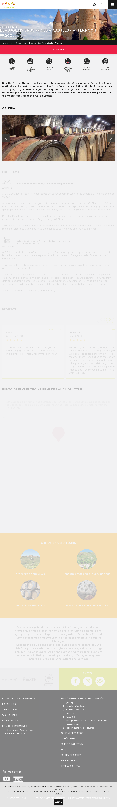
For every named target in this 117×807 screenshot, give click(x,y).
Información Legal (71, 766)
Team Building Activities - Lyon (19, 730)
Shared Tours (9, 709)
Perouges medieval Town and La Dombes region (85, 720)
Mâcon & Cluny (70, 717)
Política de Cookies (71, 755)
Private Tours (9, 704)
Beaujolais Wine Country (74, 706)
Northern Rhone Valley (73, 710)
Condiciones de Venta (72, 744)
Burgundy (68, 713)
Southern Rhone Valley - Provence (78, 728)
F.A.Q (63, 749)
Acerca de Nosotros (72, 733)
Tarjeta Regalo (69, 760)
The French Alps (71, 724)
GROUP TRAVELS (10, 720)
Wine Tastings (9, 715)
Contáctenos (68, 738)
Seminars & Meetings (15, 733)
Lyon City (68, 702)
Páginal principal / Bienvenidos (18, 698)
